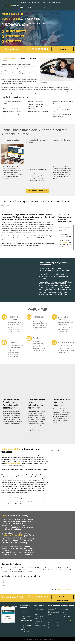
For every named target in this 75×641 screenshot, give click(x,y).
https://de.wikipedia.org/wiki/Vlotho (65, 589)
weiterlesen (6, 427)
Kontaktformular (63, 242)
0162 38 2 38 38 (40, 49)
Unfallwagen (4, 74)
